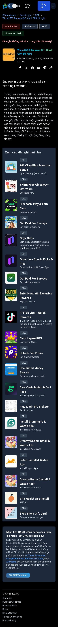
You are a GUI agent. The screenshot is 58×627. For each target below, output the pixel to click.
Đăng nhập (27, 6)
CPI (23, 160)
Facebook (40, 555)
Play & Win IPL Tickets (34, 406)
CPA (24, 179)
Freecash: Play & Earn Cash (34, 206)
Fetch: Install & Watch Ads (34, 462)
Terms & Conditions (12, 616)
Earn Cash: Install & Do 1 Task (35, 389)
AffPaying (11, 561)
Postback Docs (9, 605)
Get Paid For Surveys (33, 223)
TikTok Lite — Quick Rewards (33, 315)
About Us (7, 598)
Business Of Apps (34, 558)
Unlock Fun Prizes (31, 353)
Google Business (15, 558)
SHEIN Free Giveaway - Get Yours (34, 187)
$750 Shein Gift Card (33, 513)
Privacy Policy (9, 620)
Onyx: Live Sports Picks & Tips (36, 261)
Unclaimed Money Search (31, 370)
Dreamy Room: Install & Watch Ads (35, 443)
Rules (5, 609)
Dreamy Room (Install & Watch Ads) (35, 481)
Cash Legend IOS (31, 338)
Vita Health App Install (34, 498)
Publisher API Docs (11, 602)
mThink (30, 555)
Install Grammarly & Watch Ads (33, 424)
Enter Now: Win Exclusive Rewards (36, 295)
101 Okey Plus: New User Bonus (36, 167)
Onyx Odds (27, 238)
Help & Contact (9, 613)
